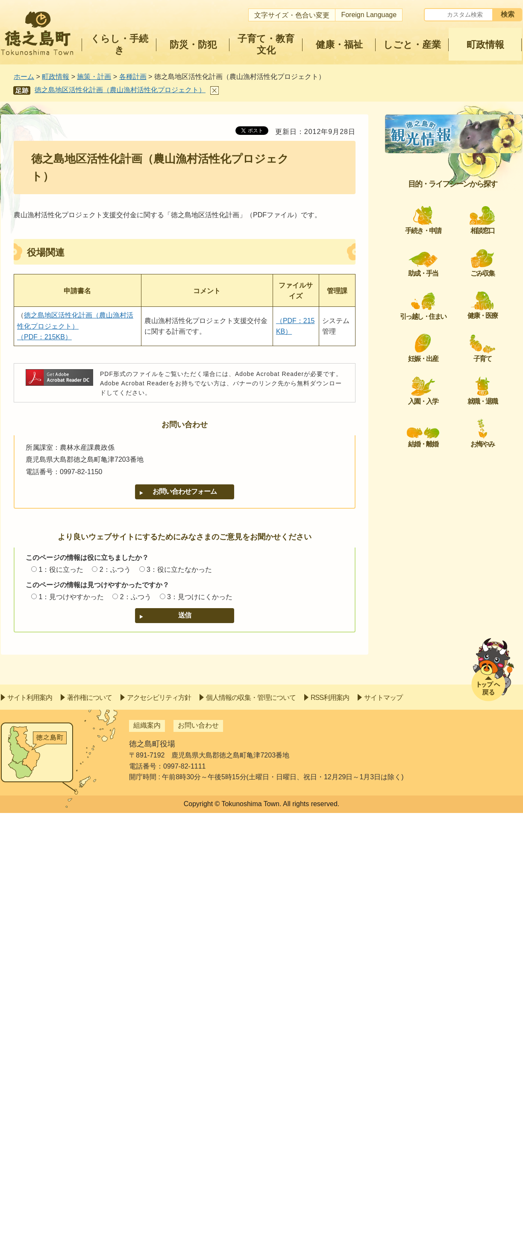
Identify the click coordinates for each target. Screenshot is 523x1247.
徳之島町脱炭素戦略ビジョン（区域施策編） (457, 704)
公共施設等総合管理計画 (436, 415)
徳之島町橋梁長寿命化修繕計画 (447, 364)
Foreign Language (369, 14)
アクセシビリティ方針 (159, 1131)
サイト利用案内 (29, 1131)
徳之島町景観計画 (426, 679)
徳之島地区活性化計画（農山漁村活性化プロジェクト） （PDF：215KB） (75, 326)
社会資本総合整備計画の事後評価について (457, 512)
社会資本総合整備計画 (433, 171)
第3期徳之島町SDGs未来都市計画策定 (454, 247)
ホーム (24, 76)
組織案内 (147, 1159)
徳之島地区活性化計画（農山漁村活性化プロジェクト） (120, 89)
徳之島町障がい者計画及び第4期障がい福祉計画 (455, 390)
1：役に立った (60, 569)
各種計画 (133, 76)
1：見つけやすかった (71, 596)
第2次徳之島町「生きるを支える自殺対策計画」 (455, 653)
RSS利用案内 (330, 1131)
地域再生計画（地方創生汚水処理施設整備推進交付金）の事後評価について (457, 623)
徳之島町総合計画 (426, 150)
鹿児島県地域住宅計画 (433, 343)
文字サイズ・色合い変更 (291, 15)
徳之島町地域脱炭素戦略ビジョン (450, 191)
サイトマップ (383, 1131)
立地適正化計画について (436, 538)
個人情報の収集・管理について (251, 1131)
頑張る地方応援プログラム (440, 323)
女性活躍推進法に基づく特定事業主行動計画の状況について (457, 440)
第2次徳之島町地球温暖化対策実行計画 (455, 216)
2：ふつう (115, 569)
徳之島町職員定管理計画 (436, 486)
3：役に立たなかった (179, 569)
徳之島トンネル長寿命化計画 (443, 272)
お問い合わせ (198, 1159)
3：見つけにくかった (199, 596)
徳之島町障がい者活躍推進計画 (447, 466)
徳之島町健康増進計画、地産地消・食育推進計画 (457, 563)
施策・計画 (94, 76)
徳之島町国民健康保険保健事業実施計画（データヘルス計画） (457, 593)
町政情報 (55, 76)
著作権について (89, 1131)
